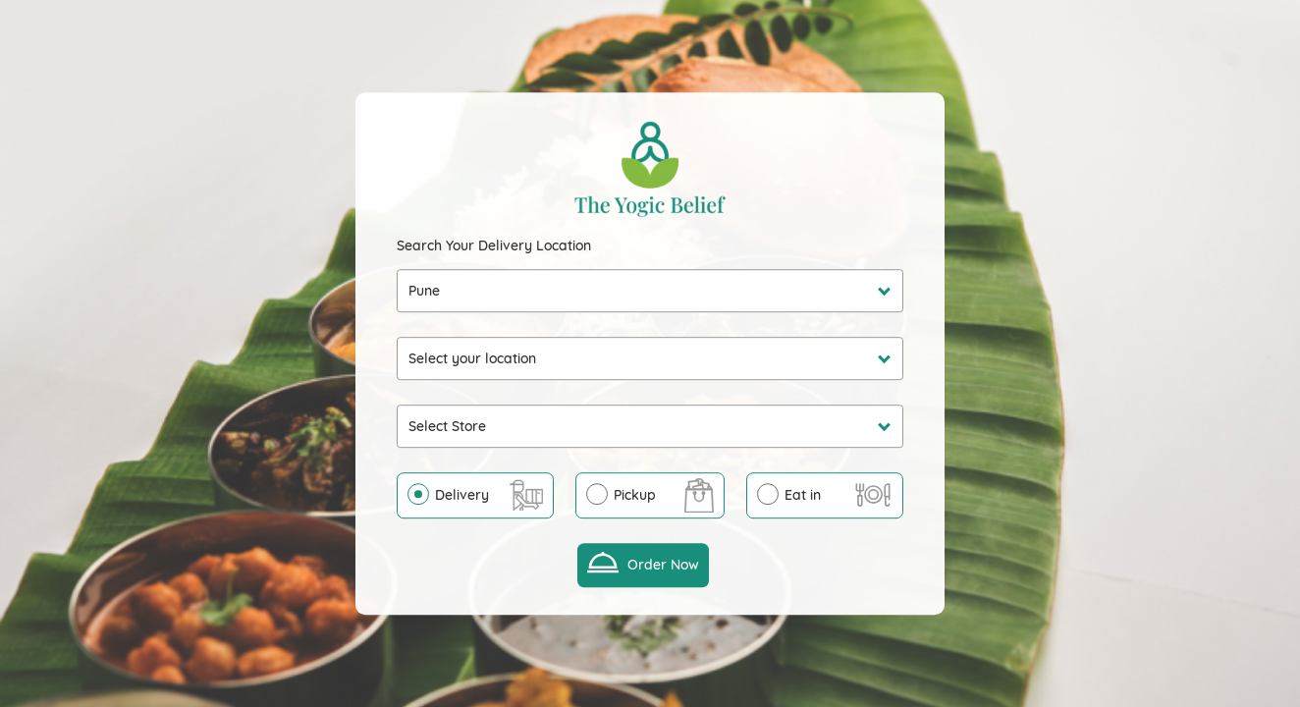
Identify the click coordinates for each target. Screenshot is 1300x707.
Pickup (635, 495)
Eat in (803, 495)
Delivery (462, 495)
